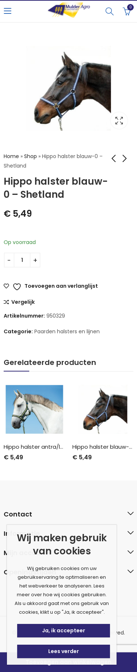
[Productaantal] (22, 260)
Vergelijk (23, 302)
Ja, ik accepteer (63, 630)
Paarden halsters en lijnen (67, 331)
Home (11, 156)
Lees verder (63, 651)
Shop (30, 156)
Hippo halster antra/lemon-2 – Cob (52, 447)
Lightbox (119, 120)
